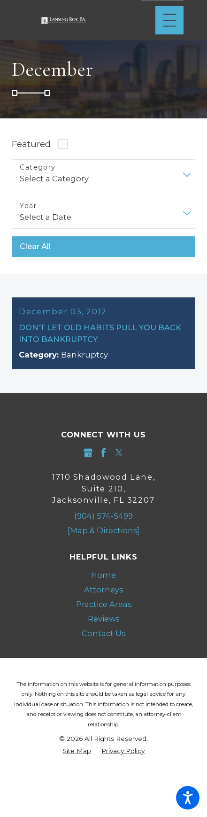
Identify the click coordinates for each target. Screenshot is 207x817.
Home (103, 575)
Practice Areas (103, 604)
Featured (31, 144)
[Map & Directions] (103, 530)
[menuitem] (103, 575)
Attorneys (103, 589)
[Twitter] (119, 452)
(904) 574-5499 (103, 516)
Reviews (103, 618)
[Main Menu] (169, 20)
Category (37, 167)
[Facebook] (103, 452)
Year (28, 206)
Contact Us (103, 633)
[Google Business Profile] (88, 452)
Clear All (35, 246)
